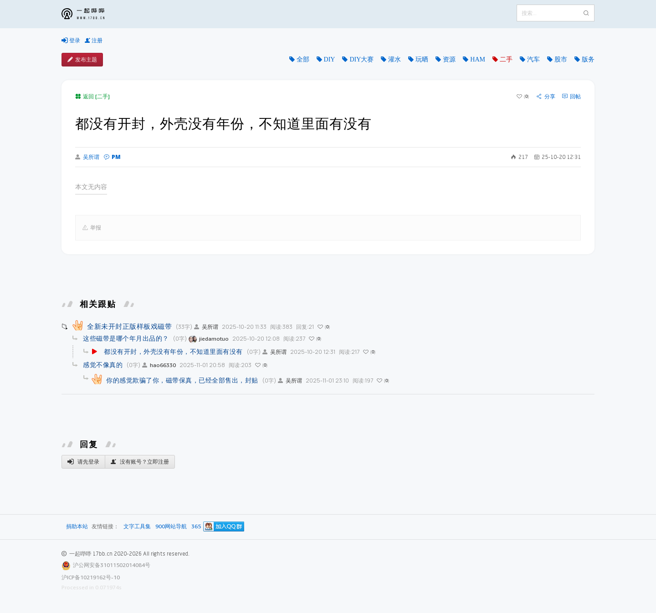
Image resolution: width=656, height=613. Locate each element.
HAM (477, 59)
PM (112, 157)
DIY (329, 59)
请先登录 (83, 461)
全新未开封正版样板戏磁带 (129, 326)
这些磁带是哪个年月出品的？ (126, 338)
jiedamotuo (209, 338)
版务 (588, 59)
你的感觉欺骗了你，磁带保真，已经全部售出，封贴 (182, 380)
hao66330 (159, 365)
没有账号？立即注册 (140, 461)
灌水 (394, 59)
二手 (506, 59)
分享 (546, 96)
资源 (449, 59)
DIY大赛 (361, 59)
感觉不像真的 (103, 364)
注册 (93, 40)
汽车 (533, 59)
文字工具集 (137, 527)
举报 (91, 227)
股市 (560, 59)
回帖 (571, 96)
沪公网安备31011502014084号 (111, 565)
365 (196, 527)
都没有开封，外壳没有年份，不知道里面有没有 (173, 351)
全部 (303, 59)
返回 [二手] (92, 96)
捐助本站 (77, 526)
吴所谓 (87, 157)
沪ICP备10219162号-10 (91, 577)
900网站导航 (171, 527)
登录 (71, 40)
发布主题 (82, 59)
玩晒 (421, 59)
